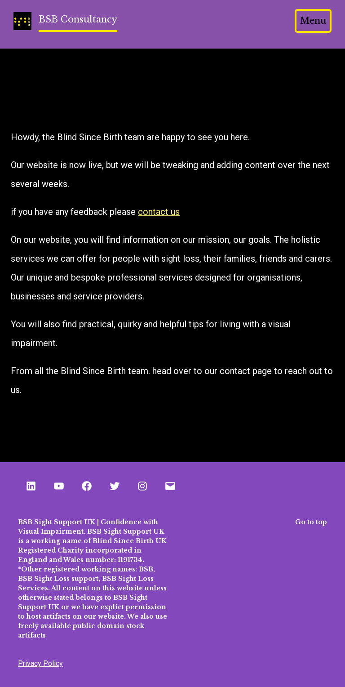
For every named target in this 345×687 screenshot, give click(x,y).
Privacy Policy (40, 663)
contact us (159, 211)
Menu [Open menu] (313, 20)
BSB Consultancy (78, 19)
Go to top (311, 522)
